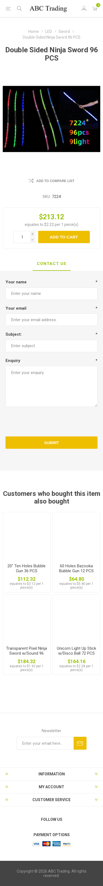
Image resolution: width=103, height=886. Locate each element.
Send (80, 743)
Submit (51, 443)
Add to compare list (55, 181)
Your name (16, 282)
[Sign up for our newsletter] (45, 743)
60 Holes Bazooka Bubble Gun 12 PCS (76, 568)
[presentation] (51, 421)
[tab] (51, 264)
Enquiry (12, 360)
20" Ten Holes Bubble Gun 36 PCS (26, 568)
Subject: (13, 334)
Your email (15, 308)
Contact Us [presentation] (51, 263)
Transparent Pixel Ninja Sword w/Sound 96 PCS (26, 653)
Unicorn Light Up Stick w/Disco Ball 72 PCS (76, 651)
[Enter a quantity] (21, 237)
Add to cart (64, 237)
